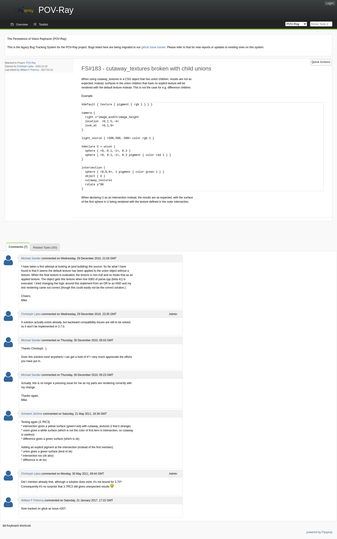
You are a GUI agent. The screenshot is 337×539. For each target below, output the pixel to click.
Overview (22, 24)
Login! (330, 3)
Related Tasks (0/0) (45, 247)
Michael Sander (30, 258)
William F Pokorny (29, 70)
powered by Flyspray (319, 532)
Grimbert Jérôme (31, 413)
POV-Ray (31, 63)
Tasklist (43, 24)
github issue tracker (153, 47)
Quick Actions (320, 62)
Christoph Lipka (25, 66)
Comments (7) (18, 247)
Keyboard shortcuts (17, 525)
